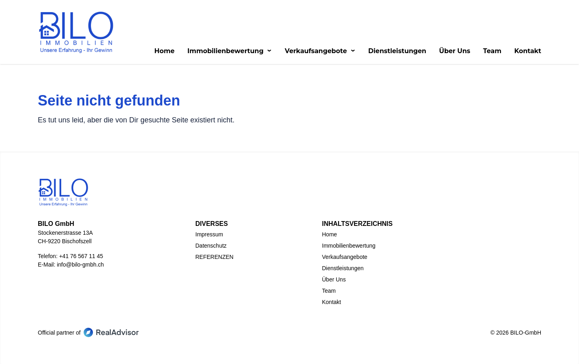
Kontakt (527, 51)
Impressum (209, 234)
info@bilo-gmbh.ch (80, 264)
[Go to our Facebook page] (270, 331)
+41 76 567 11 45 (81, 256)
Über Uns (454, 51)
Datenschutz (211, 245)
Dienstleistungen (397, 51)
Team (492, 51)
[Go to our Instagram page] (309, 331)
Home (164, 51)
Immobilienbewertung (229, 51)
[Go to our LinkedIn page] (289, 331)
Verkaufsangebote (320, 51)
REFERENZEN (214, 257)
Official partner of (88, 332)
